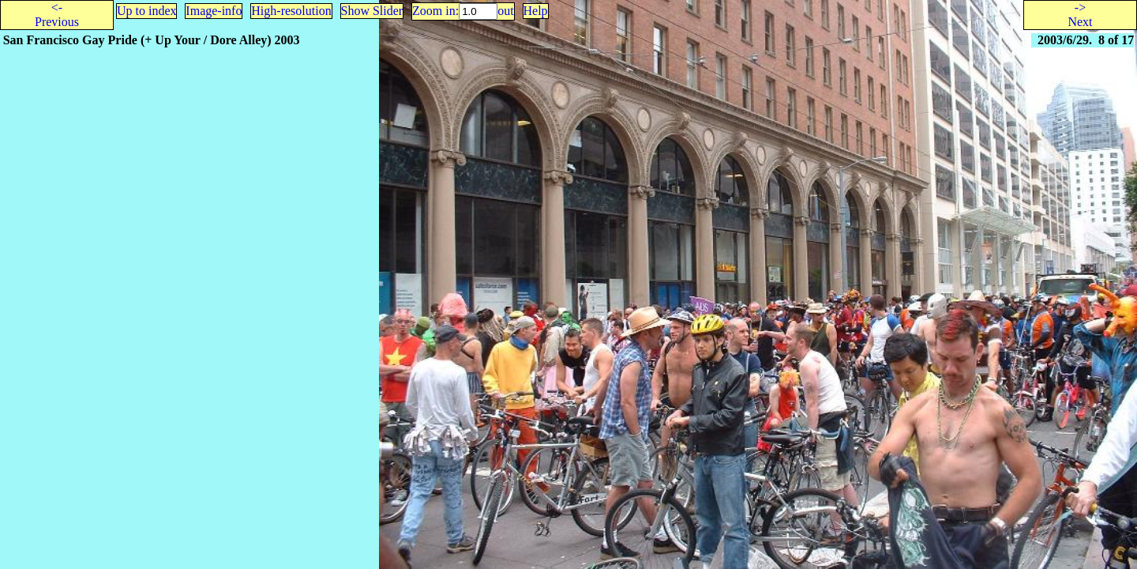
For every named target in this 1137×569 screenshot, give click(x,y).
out (505, 10)
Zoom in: (435, 10)
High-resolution (291, 10)
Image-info (214, 10)
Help (535, 10)
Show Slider (372, 10)
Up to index (147, 10)
